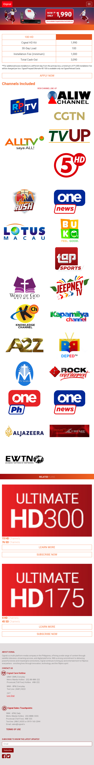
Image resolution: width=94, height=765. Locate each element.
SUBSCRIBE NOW (47, 554)
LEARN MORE (47, 547)
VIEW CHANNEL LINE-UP (47, 88)
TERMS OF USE (11, 729)
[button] (7, 16)
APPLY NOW (47, 75)
